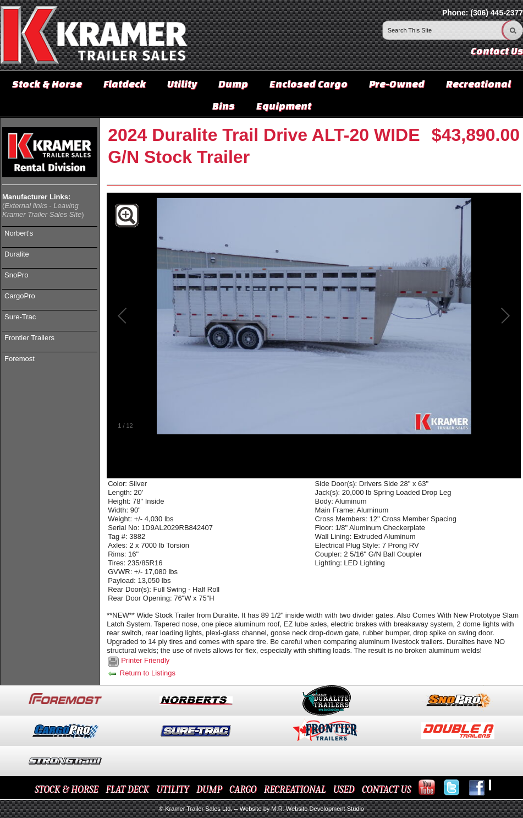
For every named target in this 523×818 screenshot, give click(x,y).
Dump (233, 84)
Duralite (16, 254)
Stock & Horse (47, 84)
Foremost (19, 359)
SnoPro (16, 275)
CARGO (242, 789)
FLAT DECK (127, 789)
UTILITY (172, 789)
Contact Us (497, 51)
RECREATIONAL (295, 789)
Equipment (283, 106)
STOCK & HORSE (66, 789)
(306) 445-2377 (496, 12)
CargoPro (19, 296)
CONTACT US (386, 789)
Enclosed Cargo (308, 84)
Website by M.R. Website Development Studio (302, 808)
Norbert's (18, 233)
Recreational (478, 84)
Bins (223, 106)
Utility (182, 84)
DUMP (209, 789)
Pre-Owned (397, 84)
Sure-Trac (20, 317)
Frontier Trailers (29, 338)
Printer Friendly (145, 660)
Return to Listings (141, 673)
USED (344, 789)
